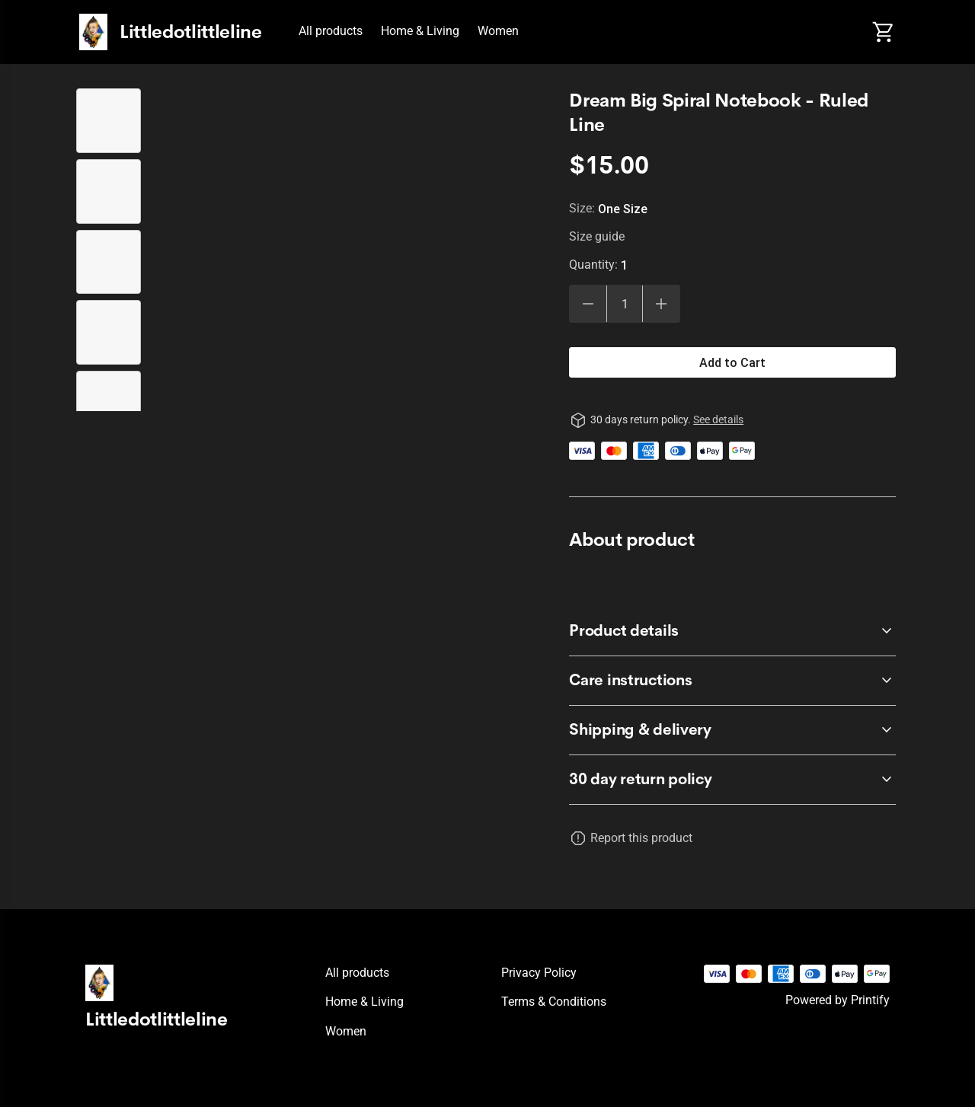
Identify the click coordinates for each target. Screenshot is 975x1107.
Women (498, 31)
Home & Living (420, 31)
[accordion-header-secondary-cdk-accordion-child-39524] (732, 680)
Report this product (641, 838)
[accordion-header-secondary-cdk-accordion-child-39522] (732, 779)
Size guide (597, 236)
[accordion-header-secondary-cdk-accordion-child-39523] (732, 631)
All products (331, 31)
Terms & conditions (553, 1001)
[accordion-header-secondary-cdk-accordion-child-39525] (732, 730)
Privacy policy (539, 972)
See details (718, 419)
